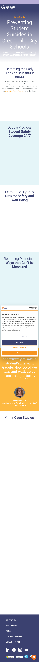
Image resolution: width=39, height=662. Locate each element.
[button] (33, 657)
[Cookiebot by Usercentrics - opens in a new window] (29, 308)
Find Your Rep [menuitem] (11, 626)
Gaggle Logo (10, 7)
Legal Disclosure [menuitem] (13, 642)
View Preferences (28, 337)
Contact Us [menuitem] (11, 620)
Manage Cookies (19, 347)
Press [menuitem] (8, 631)
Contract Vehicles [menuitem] (14, 636)
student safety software (14, 91)
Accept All (19, 342)
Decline (19, 353)
